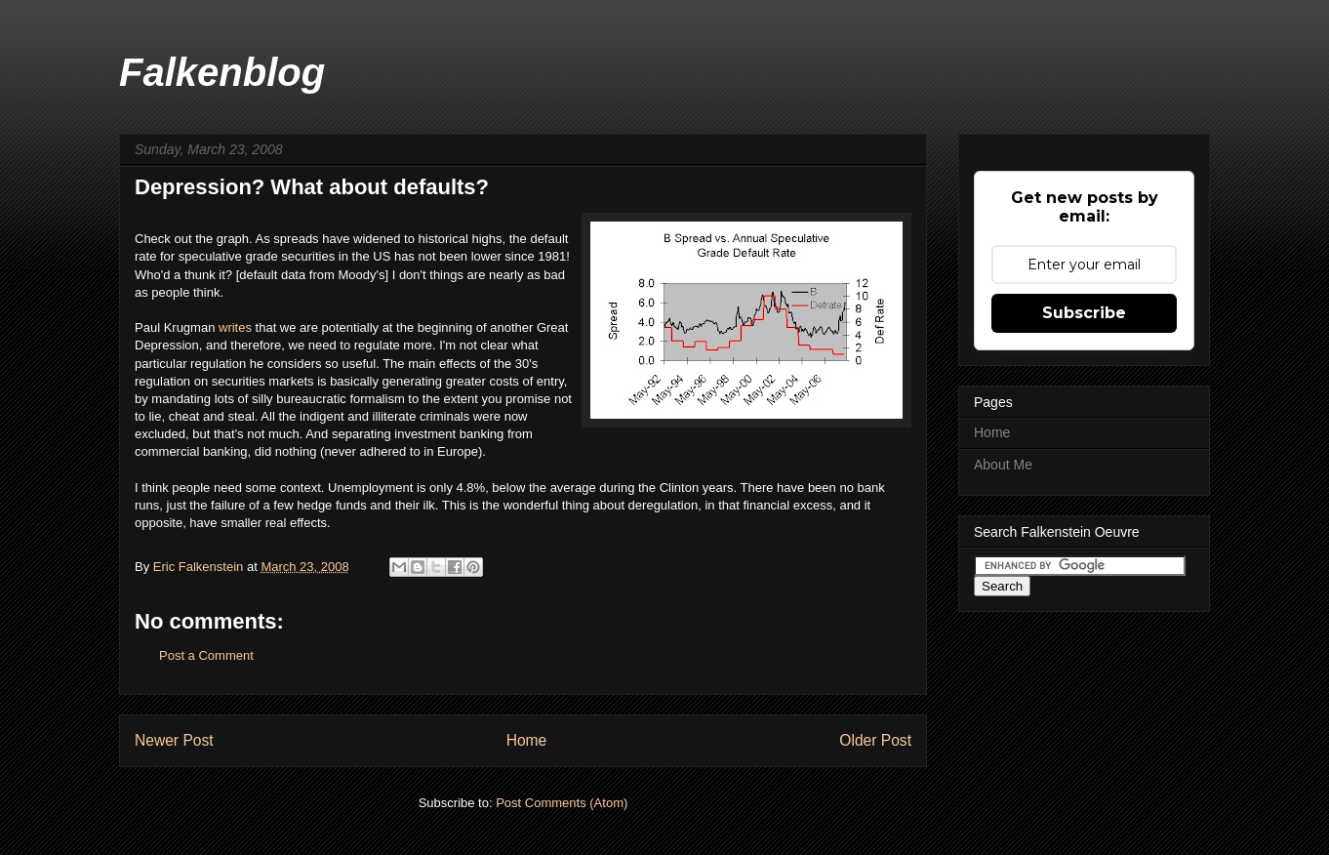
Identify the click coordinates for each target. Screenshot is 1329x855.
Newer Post (174, 740)
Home (526, 740)
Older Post (875, 740)
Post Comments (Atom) (561, 802)
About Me (1003, 464)
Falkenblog (222, 72)
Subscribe (1084, 313)
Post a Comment (206, 655)
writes (237, 327)
